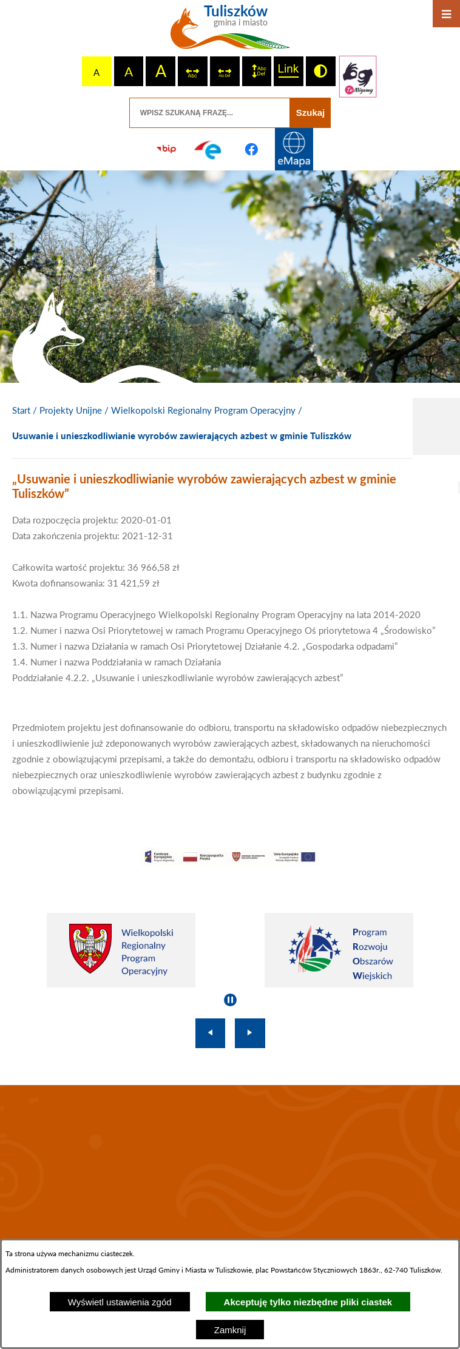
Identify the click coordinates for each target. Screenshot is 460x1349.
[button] (230, 865)
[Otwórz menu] (446, 13)
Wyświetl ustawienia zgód (120, 1302)
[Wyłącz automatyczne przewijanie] (230, 1000)
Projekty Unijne (70, 410)
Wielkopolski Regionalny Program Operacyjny (203, 410)
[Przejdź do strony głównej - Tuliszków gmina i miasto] (230, 31)
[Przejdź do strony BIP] (166, 149)
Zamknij (230, 1330)
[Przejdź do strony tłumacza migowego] (358, 76)
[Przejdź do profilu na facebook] (251, 149)
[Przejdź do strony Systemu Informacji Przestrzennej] (293, 149)
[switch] (193, 71)
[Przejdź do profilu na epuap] (209, 149)
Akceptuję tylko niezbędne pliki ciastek (308, 1302)
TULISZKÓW (230, 1167)
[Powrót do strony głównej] (21, 411)
